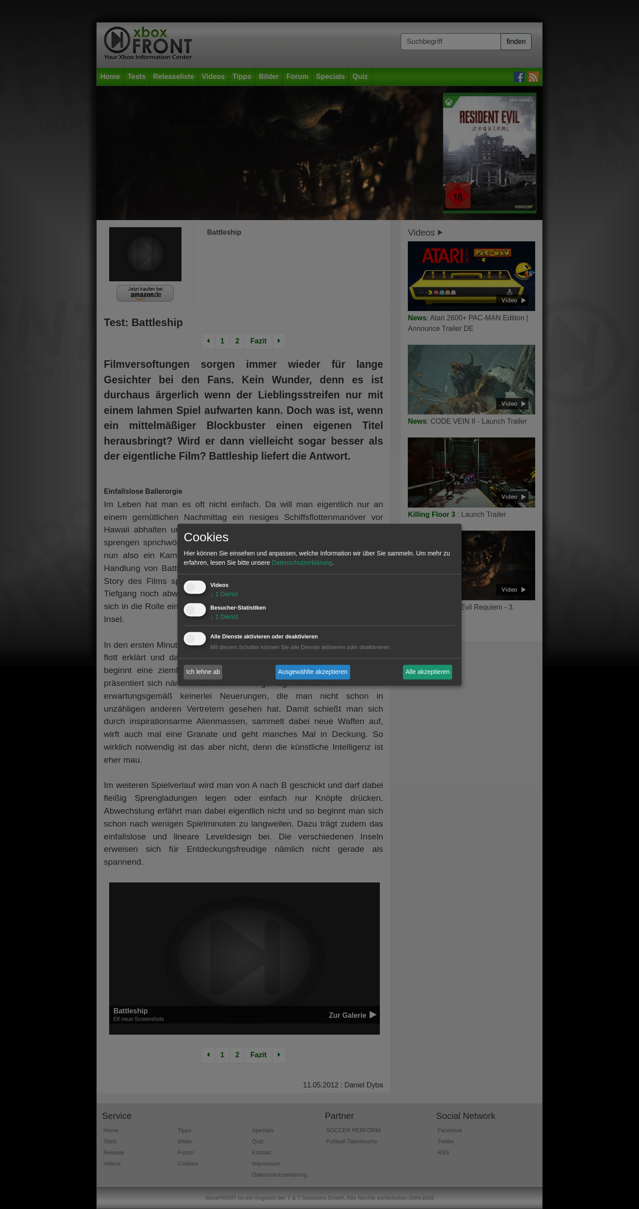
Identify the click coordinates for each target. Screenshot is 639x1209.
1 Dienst (224, 594)
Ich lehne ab (203, 671)
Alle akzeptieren (428, 671)
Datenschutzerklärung (302, 562)
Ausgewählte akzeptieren (312, 671)
